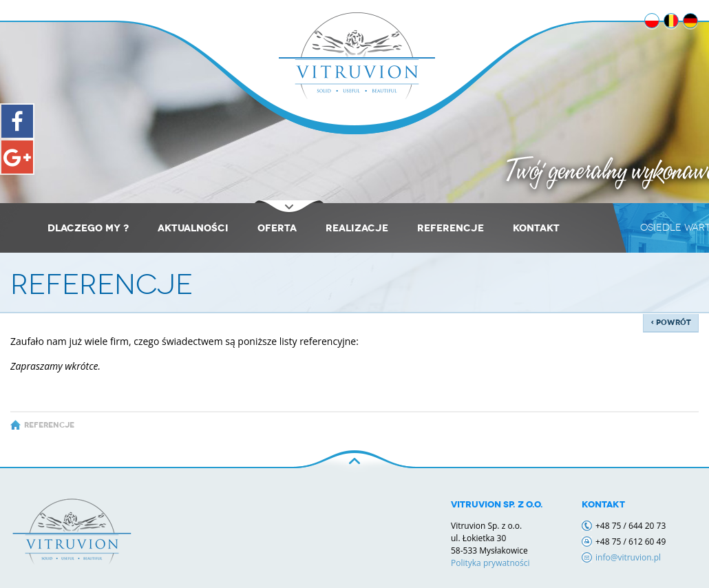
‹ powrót (670, 322)
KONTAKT (536, 228)
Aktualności (193, 228)
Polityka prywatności (490, 563)
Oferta (277, 228)
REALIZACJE (357, 228)
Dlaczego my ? (88, 228)
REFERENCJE (450, 228)
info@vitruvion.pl (628, 557)
